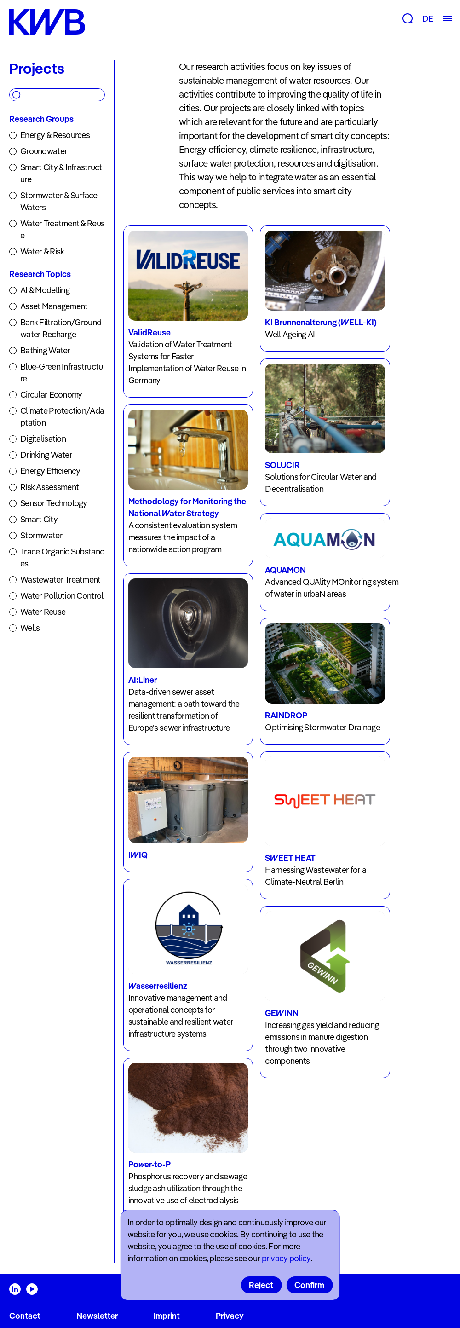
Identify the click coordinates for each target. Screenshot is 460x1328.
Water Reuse (42, 611)
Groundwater (43, 151)
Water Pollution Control (61, 595)
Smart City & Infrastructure (61, 173)
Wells (30, 628)
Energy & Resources (55, 135)
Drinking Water (46, 455)
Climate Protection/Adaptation (62, 416)
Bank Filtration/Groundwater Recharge (60, 328)
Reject (261, 1285)
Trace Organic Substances (62, 557)
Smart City (39, 519)
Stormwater (41, 535)
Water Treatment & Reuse (62, 229)
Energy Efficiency (50, 471)
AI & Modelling (44, 290)
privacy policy (286, 1258)
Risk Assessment (49, 487)
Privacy (230, 1316)
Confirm (309, 1285)
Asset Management (53, 306)
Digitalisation (43, 438)
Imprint (166, 1316)
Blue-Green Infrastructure (61, 372)
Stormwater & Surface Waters (59, 201)
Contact (24, 1316)
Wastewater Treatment (60, 579)
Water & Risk (42, 251)
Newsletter (97, 1316)
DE (427, 18)
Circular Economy (51, 394)
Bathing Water (45, 350)
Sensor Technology (53, 503)
